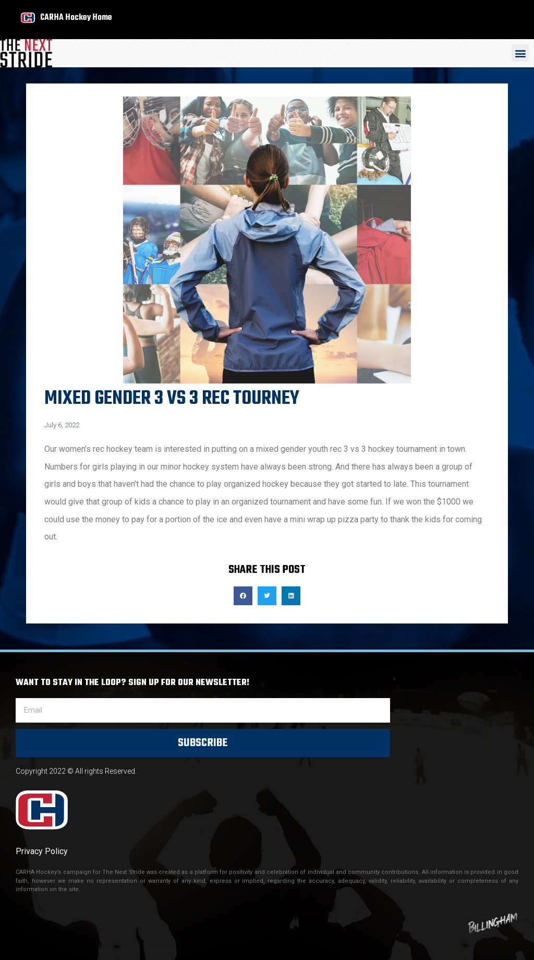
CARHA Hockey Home (76, 17)
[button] (520, 53)
